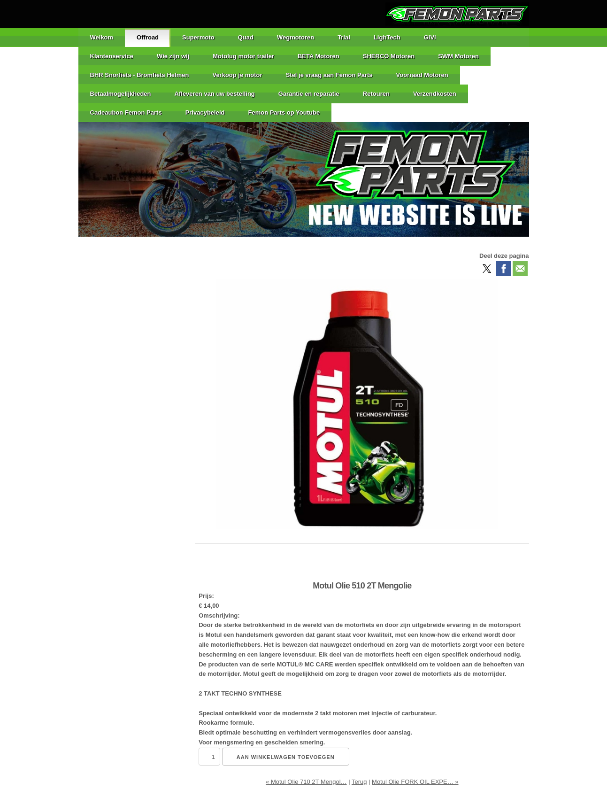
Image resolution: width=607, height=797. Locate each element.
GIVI (430, 37)
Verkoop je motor (237, 74)
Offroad (148, 37)
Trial (344, 37)
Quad (246, 37)
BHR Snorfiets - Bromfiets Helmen (139, 74)
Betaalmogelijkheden (120, 93)
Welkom (102, 37)
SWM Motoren (458, 56)
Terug (359, 781)
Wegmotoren (295, 37)
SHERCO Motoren (389, 56)
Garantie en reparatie (308, 93)
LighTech (387, 37)
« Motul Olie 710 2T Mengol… (306, 781)
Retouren (376, 93)
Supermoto (198, 37)
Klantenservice (112, 56)
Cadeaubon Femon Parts (126, 112)
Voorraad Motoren (422, 74)
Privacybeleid (205, 112)
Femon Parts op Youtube (284, 112)
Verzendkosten (434, 93)
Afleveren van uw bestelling (215, 93)
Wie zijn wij (173, 56)
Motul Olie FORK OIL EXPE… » (415, 781)
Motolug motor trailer (243, 56)
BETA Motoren (318, 56)
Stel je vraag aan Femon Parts (329, 74)
